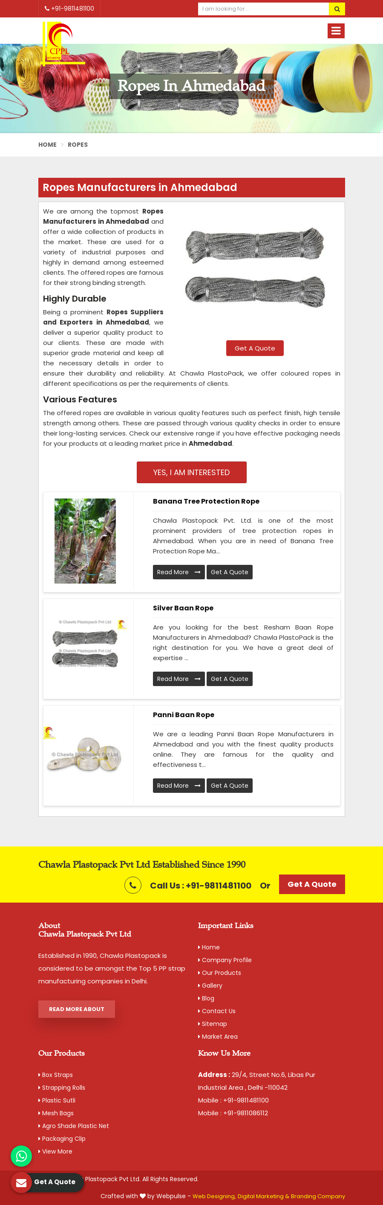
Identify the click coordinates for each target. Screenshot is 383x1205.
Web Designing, (214, 1196)
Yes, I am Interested (191, 472)
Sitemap (212, 1024)
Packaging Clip (62, 1138)
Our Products (219, 973)
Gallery (210, 985)
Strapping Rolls (61, 1087)
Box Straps (55, 1075)
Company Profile (225, 960)
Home (47, 144)
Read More (179, 572)
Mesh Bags (56, 1113)
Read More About (76, 1009)
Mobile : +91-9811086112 (233, 1112)
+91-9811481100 (69, 8)
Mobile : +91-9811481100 (233, 1100)
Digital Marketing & (263, 1196)
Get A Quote (255, 348)
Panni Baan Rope (183, 715)
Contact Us (217, 1011)
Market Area (218, 1036)
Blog (206, 998)
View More (55, 1151)
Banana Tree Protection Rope (206, 501)
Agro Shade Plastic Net (73, 1126)
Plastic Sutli (56, 1100)
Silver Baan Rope (183, 608)
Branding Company (318, 1196)
